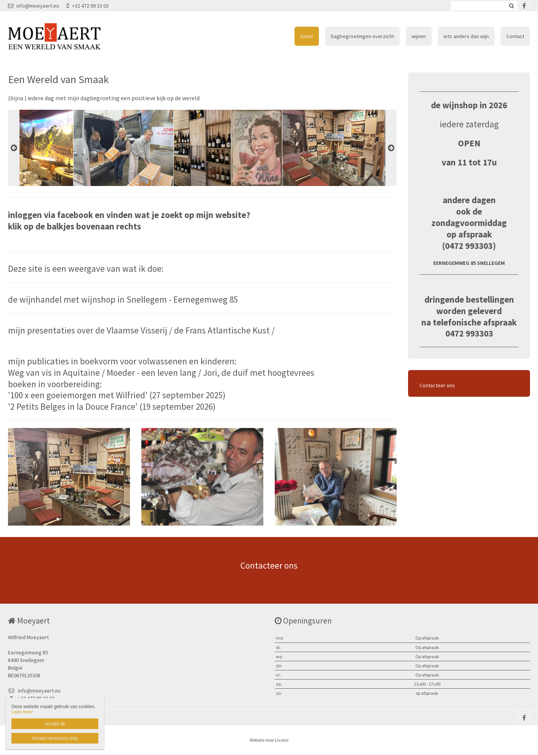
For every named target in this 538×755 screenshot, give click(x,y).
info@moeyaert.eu (33, 5)
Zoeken (511, 5)
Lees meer (22, 712)
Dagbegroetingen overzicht (362, 36)
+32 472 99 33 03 (88, 5)
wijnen (419, 36)
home (306, 36)
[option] (202, 148)
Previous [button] (13, 148)
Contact (515, 36)
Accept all (55, 723)
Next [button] (391, 148)
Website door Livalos (269, 740)
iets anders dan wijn (466, 36)
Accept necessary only (55, 738)
